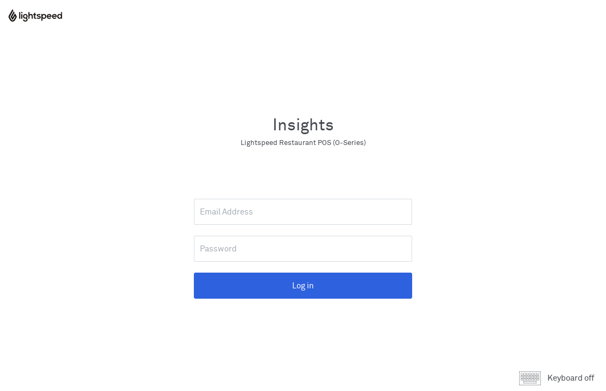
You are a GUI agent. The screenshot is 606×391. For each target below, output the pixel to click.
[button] (560, 378)
